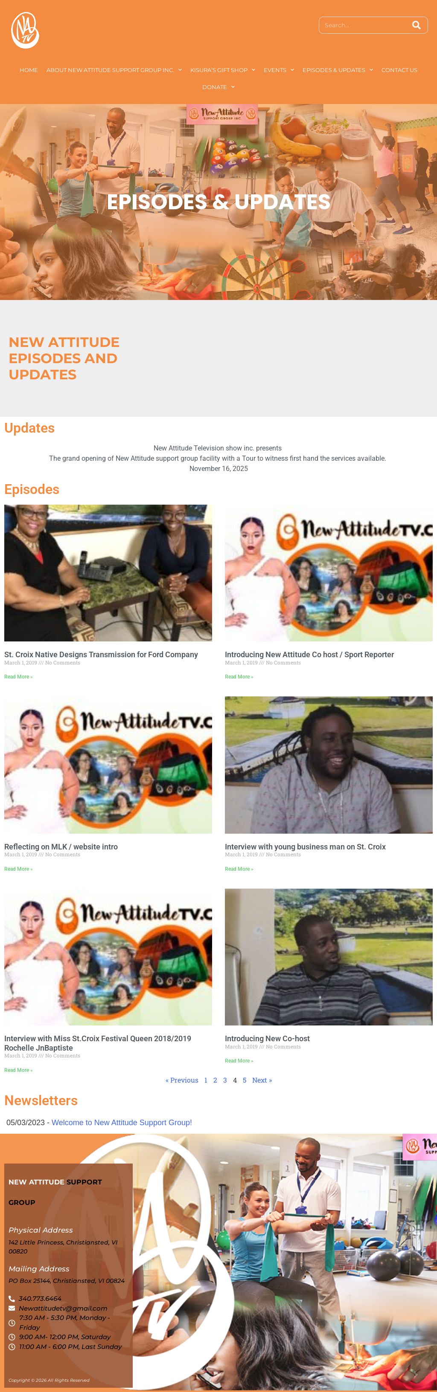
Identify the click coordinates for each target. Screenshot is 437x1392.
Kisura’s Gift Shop (222, 70)
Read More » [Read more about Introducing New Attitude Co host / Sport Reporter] (239, 677)
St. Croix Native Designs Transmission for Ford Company (101, 654)
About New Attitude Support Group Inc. (114, 70)
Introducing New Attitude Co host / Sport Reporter (309, 654)
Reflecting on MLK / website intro (61, 846)
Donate (218, 87)
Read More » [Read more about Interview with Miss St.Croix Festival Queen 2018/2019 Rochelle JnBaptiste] (18, 1070)
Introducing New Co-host (267, 1038)
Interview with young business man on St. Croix (305, 846)
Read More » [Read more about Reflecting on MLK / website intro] (18, 869)
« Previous (182, 1079)
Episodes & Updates (338, 70)
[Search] (416, 25)
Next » (262, 1079)
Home (29, 69)
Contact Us (399, 69)
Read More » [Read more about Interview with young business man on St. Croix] (239, 869)
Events (279, 70)
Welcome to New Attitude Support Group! (122, 1122)
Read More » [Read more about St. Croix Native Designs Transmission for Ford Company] (18, 677)
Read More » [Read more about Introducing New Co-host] (239, 1061)
